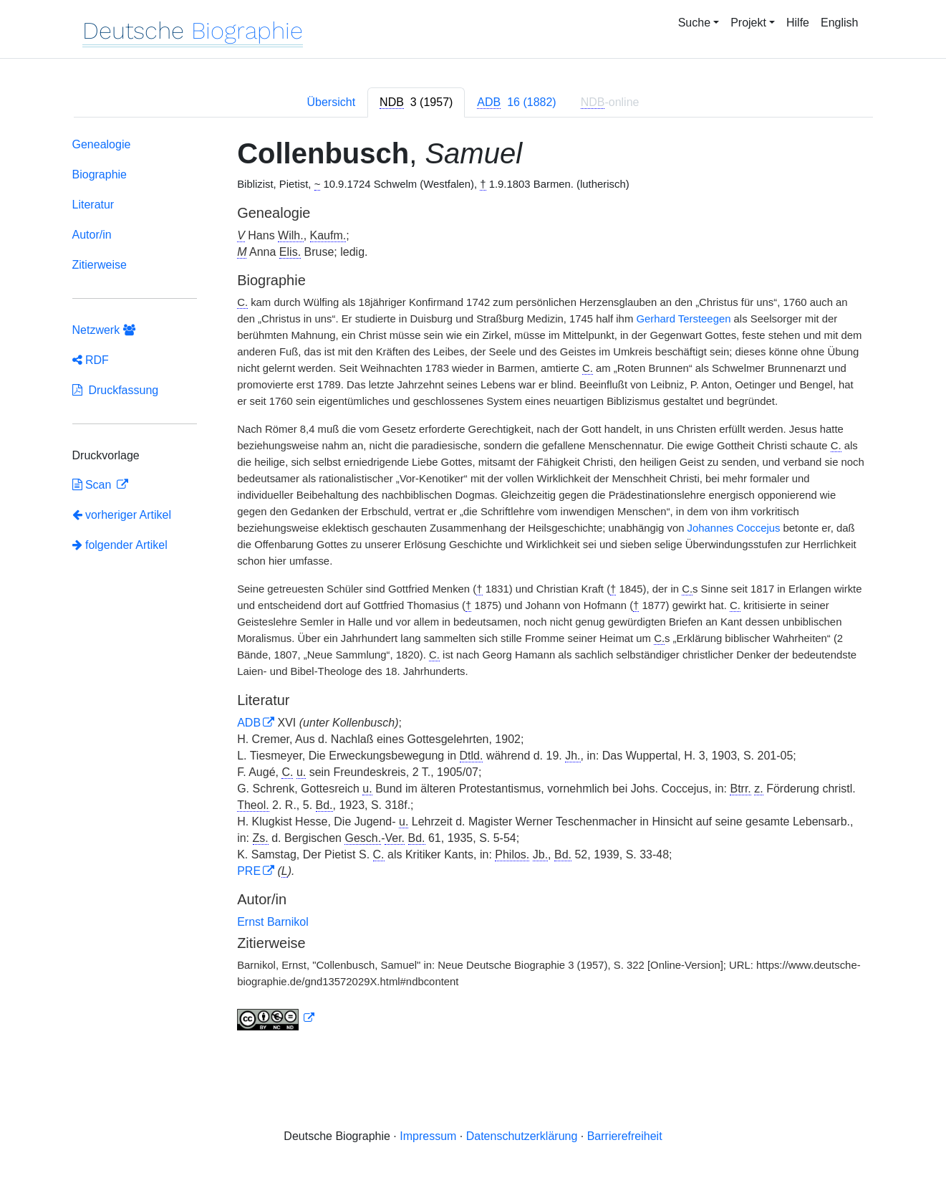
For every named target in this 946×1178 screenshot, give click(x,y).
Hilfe (797, 22)
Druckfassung (115, 390)
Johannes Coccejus (734, 528)
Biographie (99, 174)
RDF (90, 360)
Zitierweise (99, 265)
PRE (249, 871)
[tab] (416, 102)
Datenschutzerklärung (522, 1136)
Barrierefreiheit (624, 1136)
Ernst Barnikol (273, 922)
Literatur (93, 204)
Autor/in (92, 235)
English (839, 22)
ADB (249, 723)
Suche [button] (694, 22)
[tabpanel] (473, 587)
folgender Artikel (120, 545)
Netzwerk (103, 330)
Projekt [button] (748, 22)
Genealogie (101, 144)
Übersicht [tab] (331, 102)
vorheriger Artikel (122, 515)
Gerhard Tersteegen (683, 319)
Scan (93, 485)
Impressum (428, 1136)
